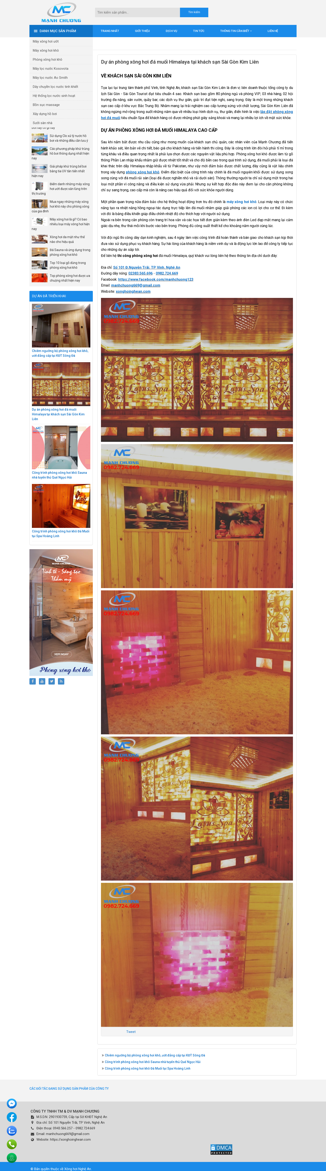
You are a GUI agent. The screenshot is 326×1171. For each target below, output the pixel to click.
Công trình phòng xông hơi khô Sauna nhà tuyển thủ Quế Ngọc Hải (153, 1062)
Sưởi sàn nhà (42, 123)
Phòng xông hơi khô (47, 59)
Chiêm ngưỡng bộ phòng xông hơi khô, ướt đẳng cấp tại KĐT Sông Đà (155, 1055)
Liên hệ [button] (273, 31)
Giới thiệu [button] (142, 31)
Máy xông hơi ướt (46, 41)
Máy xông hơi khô (46, 50)
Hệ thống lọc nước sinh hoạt (54, 96)
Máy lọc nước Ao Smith (50, 78)
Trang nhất (110, 31)
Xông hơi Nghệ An (77, 1169)
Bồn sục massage (46, 105)
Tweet (131, 1032)
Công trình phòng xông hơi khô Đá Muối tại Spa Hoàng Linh (147, 1068)
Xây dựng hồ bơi (45, 114)
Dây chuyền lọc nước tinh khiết (55, 87)
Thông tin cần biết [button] (236, 31)
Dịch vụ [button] (171, 31)
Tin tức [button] (198, 31)
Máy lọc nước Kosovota (50, 69)
